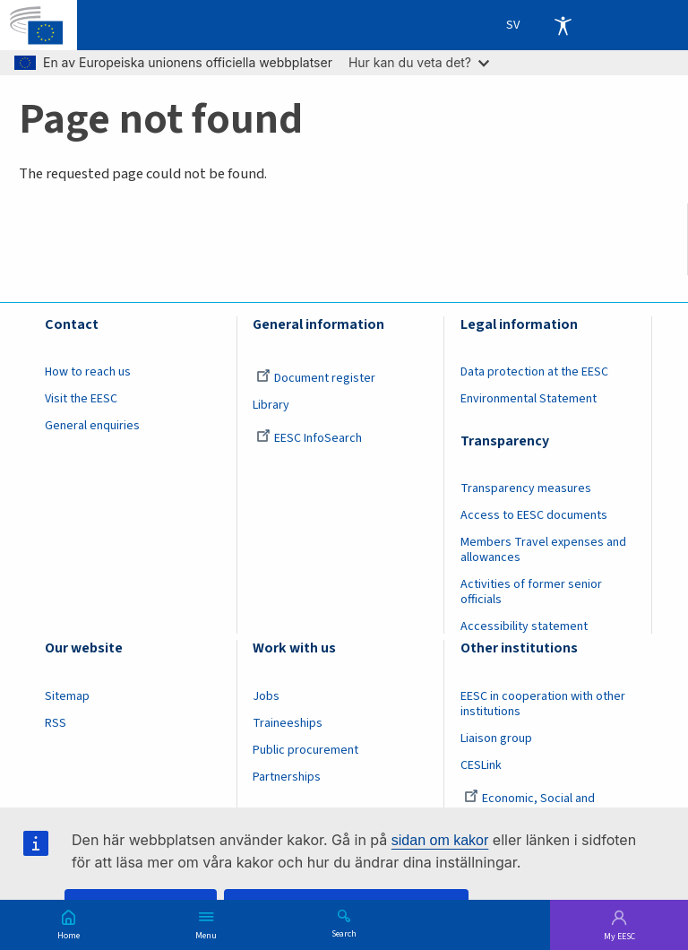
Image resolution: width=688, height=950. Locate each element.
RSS (55, 723)
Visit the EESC (81, 399)
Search (344, 933)
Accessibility (563, 25)
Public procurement (305, 750)
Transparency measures (525, 488)
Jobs (266, 696)
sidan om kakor (440, 840)
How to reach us (88, 372)
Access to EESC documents (533, 515)
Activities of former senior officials (531, 592)
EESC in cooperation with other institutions (542, 704)
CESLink (481, 765)
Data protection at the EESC (534, 372)
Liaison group (496, 738)
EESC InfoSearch (309, 438)
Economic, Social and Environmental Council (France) (543, 806)
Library (271, 405)
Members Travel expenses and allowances (543, 549)
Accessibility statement (524, 626)
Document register (315, 378)
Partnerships (287, 777)
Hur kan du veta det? (418, 62)
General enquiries (92, 426)
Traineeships (287, 723)
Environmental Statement (528, 399)
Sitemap (67, 696)
